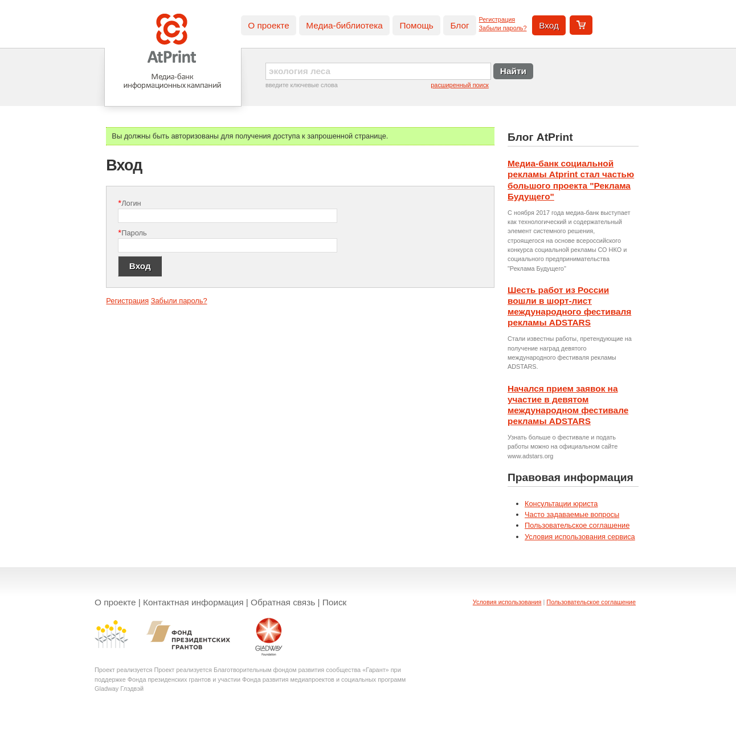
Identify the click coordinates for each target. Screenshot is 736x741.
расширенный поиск (460, 85)
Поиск (334, 602)
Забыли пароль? (503, 28)
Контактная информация (193, 602)
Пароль (132, 232)
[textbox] (378, 71)
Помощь (416, 25)
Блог (459, 25)
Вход (549, 25)
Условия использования (507, 601)
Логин (129, 202)
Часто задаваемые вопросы (572, 514)
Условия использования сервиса (580, 536)
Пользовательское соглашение (577, 525)
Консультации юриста (561, 503)
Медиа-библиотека (344, 25)
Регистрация (497, 19)
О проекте (268, 25)
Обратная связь (283, 602)
